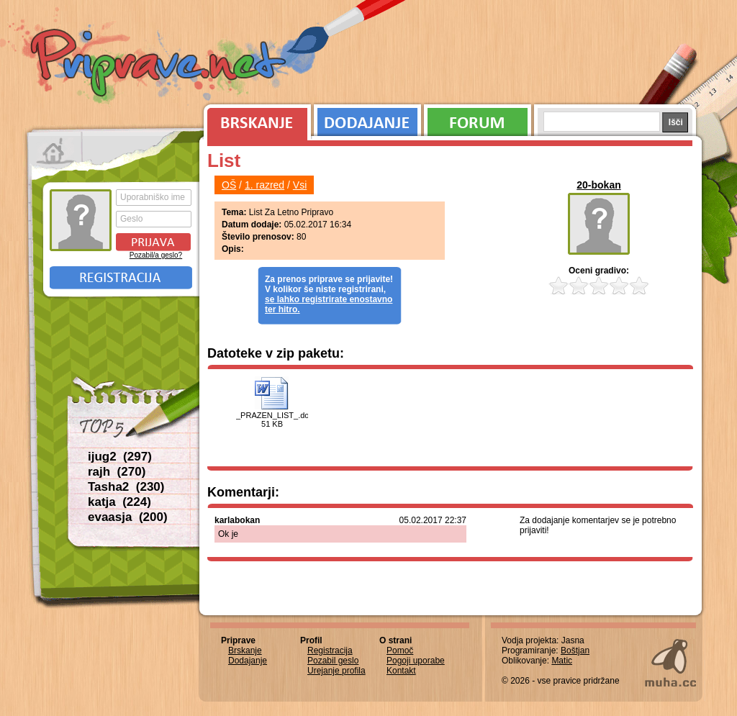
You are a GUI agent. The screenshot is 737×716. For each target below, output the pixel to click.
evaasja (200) (128, 517)
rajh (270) (116, 472)
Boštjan (575, 650)
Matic (561, 661)
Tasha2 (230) (126, 487)
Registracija (121, 277)
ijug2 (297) (120, 456)
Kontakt (401, 671)
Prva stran (55, 151)
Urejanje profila (336, 671)
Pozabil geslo (332, 661)
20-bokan (598, 185)
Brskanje (254, 118)
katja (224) (119, 502)
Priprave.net (159, 65)
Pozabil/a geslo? (156, 255)
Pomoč (399, 650)
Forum (477, 118)
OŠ (229, 185)
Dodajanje (367, 118)
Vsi (300, 185)
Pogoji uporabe (415, 661)
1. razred (264, 185)
